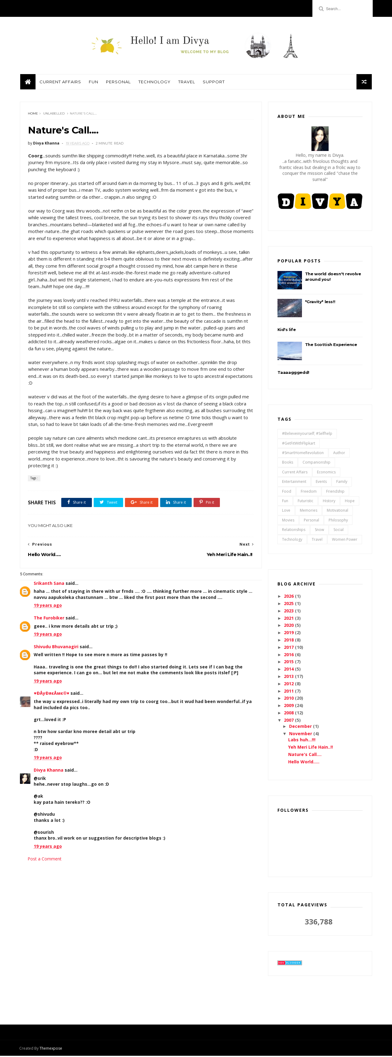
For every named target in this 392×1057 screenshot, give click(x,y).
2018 (289, 641)
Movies (288, 521)
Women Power (344, 540)
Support (213, 82)
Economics (326, 473)
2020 (289, 626)
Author (339, 454)
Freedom (309, 492)
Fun (93, 82)
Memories (308, 511)
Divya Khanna (48, 771)
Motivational (337, 511)
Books (287, 463)
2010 (289, 699)
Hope (350, 502)
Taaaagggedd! (293, 373)
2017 (289, 648)
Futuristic (305, 502)
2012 (289, 685)
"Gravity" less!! (320, 302)
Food (286, 492)
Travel (186, 82)
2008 (289, 714)
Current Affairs (60, 82)
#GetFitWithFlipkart (298, 444)
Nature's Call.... (305, 755)
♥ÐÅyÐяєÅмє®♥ (51, 694)
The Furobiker (49, 619)
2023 (289, 612)
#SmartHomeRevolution (303, 454)
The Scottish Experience (331, 345)
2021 (289, 619)
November (301, 735)
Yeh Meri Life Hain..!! (310, 748)
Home (33, 115)
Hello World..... (303, 762)
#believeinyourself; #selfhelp (307, 434)
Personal (118, 82)
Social (339, 530)
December (301, 727)
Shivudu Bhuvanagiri (56, 647)
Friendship (335, 492)
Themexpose (51, 1049)
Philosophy (338, 521)
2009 (289, 706)
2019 (289, 634)
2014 (289, 670)
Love (286, 511)
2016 (289, 655)
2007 (289, 721)
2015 (289, 663)
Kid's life (286, 330)
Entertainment (294, 482)
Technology (154, 82)
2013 (289, 677)
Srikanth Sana (49, 584)
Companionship (316, 463)
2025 (289, 604)
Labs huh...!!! (301, 741)
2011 (289, 692)
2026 (289, 597)
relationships (293, 530)
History (329, 502)
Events (321, 482)
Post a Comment (45, 860)
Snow (319, 530)
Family (341, 482)
